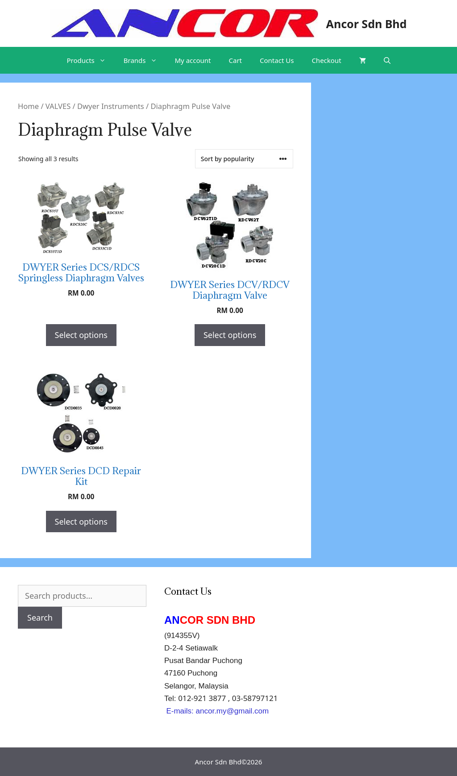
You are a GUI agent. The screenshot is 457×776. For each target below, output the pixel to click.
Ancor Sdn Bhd (366, 23)
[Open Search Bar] (387, 60)
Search (40, 617)
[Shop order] (244, 158)
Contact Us (277, 60)
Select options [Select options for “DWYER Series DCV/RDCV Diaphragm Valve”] (230, 335)
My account (193, 60)
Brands (145, 60)
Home (28, 106)
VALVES (58, 106)
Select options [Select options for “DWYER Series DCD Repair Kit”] (81, 521)
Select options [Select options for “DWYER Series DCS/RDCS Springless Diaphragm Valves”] (81, 335)
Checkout (326, 60)
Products (90, 60)
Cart (235, 60)
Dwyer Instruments (110, 106)
